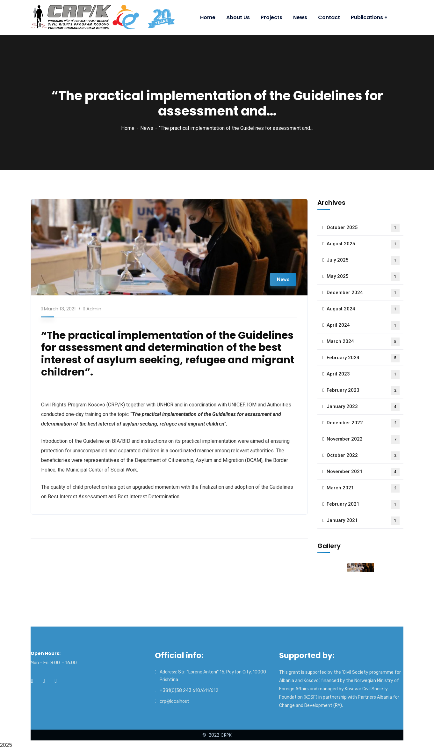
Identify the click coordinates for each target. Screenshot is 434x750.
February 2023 (363, 390)
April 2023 (363, 374)
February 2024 (363, 358)
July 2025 (363, 260)
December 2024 (363, 293)
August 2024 (363, 309)
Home (127, 128)
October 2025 (363, 228)
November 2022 (363, 439)
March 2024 (363, 342)
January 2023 (363, 407)
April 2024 (363, 325)
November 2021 (363, 472)
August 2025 (363, 244)
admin (93, 308)
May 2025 (363, 276)
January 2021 (363, 520)
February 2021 (363, 504)
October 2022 (363, 455)
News (146, 128)
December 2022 (363, 423)
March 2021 (363, 488)
